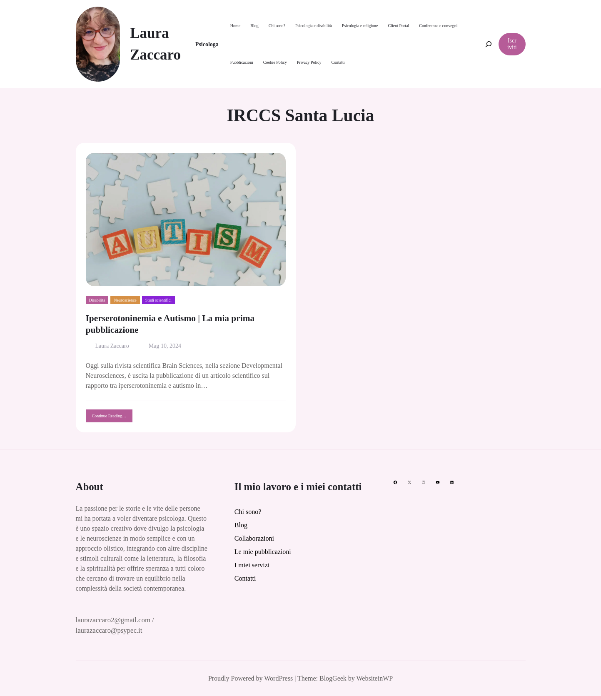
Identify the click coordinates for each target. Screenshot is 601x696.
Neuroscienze (125, 300)
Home (235, 25)
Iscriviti (512, 43)
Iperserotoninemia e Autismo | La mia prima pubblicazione (170, 324)
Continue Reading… (112, 417)
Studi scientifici (158, 300)
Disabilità (97, 300)
